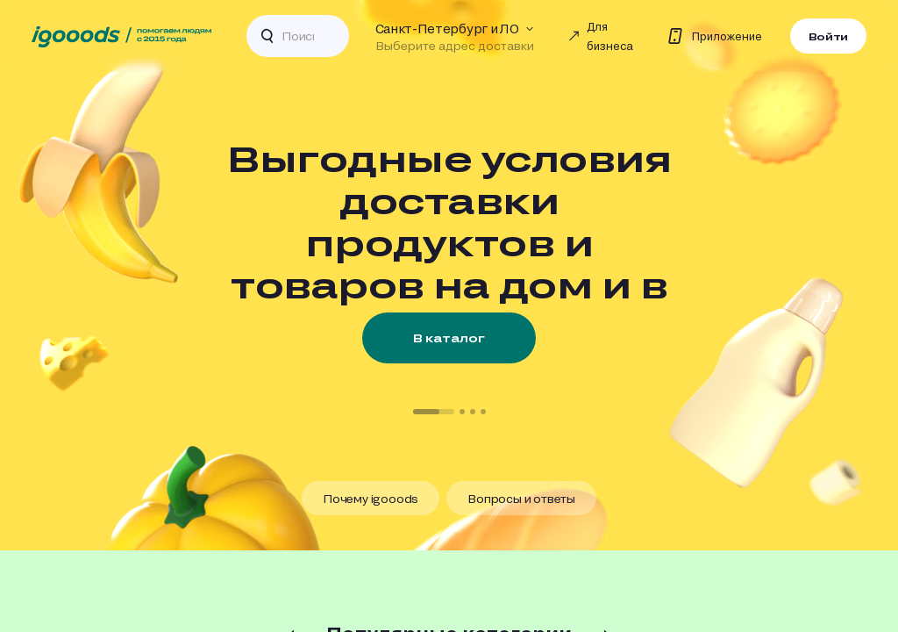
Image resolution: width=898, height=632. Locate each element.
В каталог (449, 338)
